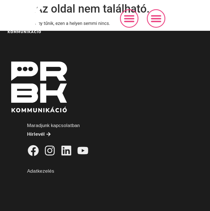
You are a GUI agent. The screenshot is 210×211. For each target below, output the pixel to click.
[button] (137, 18)
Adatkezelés (50, 171)
